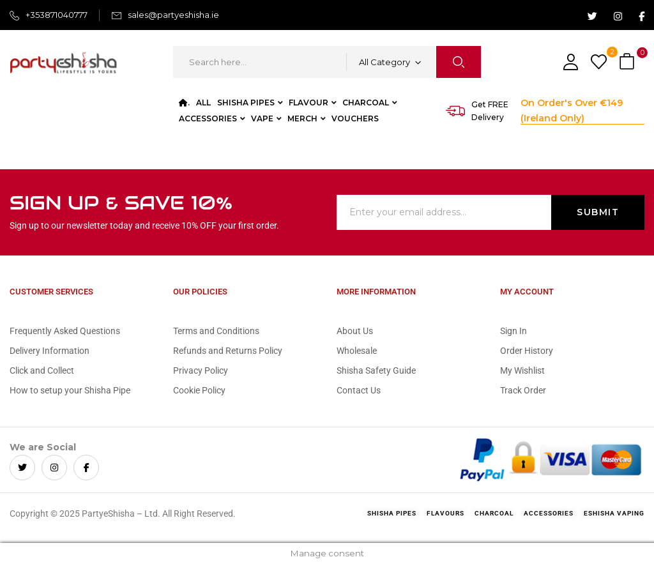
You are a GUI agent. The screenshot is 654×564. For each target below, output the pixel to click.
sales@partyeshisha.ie (173, 15)
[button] (628, 62)
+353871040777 (56, 15)
